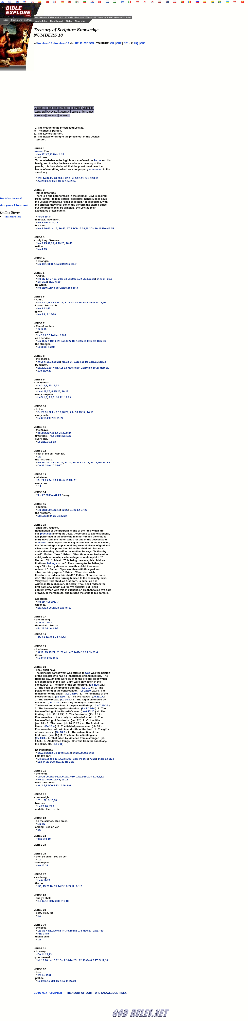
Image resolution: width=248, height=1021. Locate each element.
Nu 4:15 (42, 249)
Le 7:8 (58, 743)
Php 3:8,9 (43, 933)
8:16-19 (51, 314)
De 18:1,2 (43, 758)
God (87, 672)
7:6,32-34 (67, 361)
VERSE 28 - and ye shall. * (42, 898)
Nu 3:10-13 (44, 228)
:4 (39, 216)
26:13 (102, 361)
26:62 (49, 752)
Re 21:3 (69, 761)
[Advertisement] (16, 130)
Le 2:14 (84, 462)
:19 (39, 859)
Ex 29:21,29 (45, 367)
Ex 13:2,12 (53, 509)
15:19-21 (50, 652)
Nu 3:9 (41, 314)
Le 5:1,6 (42, 397)
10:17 (65, 391)
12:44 (56, 779)
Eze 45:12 (65, 607)
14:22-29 (81, 776)
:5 (39, 329)
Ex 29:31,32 (45, 412)
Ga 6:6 (67, 785)
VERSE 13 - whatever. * (41, 477)
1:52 (43, 800)
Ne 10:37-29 (45, 779)
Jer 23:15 (61, 287)
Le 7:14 (72, 652)
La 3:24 (109, 758)
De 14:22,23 (45, 954)
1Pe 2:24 (70, 181)
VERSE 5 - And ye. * (39, 275)
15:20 (46, 886)
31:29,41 (62, 652)
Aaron (39, 151)
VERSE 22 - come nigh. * (41, 797)
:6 (39, 785)
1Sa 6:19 (59, 264)
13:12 (65, 779)
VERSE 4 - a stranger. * (41, 261)
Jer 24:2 (53, 480)
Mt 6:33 (87, 930)
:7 (39, 800)
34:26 (76, 462)
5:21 (51, 281)
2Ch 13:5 (52, 658)
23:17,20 (96, 462)
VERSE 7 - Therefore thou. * (44, 326)
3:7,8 (44, 785)
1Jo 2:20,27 (44, 370)
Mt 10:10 (43, 960)
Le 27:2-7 (53, 601)
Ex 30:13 (43, 607)
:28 (39, 930)
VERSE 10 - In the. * (40, 409)
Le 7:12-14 (88, 708)
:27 (39, 939)
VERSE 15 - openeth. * (40, 507)
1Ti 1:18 (107, 278)
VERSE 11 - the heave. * (41, 429)
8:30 (77, 367)
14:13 (67, 397)
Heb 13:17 (58, 181)
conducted (95, 169)
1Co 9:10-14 (65, 960)
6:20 (58, 281)
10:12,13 (54, 385)
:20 (39, 829)
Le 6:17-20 (88, 711)
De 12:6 (81, 652)
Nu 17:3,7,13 (45, 154)
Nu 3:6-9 (43, 222)
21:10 (84, 367)
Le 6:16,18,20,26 (50, 361)
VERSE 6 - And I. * (39, 299)
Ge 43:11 (47, 930)
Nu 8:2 (41, 278)
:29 (39, 456)
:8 (39, 432)
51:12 (86, 302)
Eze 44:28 (43, 761)
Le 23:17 (98, 696)
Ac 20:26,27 (44, 181)
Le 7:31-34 (59, 637)
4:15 (54, 228)
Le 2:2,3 (42, 385)
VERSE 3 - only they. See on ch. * (48, 240)
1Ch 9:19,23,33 (86, 278)
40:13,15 (58, 367)
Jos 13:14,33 (57, 758)
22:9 (52, 806)
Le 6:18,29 (44, 418)
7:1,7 (52, 397)
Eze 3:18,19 (91, 178)
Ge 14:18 (43, 901)
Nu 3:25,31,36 (46, 243)
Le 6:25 (94, 684)
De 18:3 (66, 435)
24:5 (99, 278)
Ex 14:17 (58, 302)
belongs (52, 563)
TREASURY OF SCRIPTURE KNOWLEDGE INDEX (96, 995)
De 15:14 (55, 886)
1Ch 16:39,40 (81, 228)
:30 (39, 886)
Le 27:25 (54, 607)
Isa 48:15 (76, 302)
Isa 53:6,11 (77, 178)
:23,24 (41, 752)
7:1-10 (65, 901)
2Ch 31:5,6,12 (95, 776)
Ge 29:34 (46, 216)
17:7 (69, 228)
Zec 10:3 (72, 287)
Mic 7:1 (73, 480)
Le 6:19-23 (44, 880)
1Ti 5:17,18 (101, 960)
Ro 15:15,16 (79, 341)
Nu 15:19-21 (45, 462)
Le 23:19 (85, 690)
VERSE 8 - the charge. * (42, 358)
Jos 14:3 (88, 752)
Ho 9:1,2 (77, 886)
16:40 (62, 228)
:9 (39, 361)
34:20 (73, 509)
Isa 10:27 (93, 367)
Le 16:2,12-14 (46, 335)
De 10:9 (58, 752)
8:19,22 (53, 222)
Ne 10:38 (43, 865)
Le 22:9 (65, 178)
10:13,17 (80, 412)
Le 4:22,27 (44, 391)
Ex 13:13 (43, 515)
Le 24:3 (72, 278)
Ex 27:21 (51, 278)
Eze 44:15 (108, 228)
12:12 (67, 752)
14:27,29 (78, 752)
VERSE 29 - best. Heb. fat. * (43, 912)
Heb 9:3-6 (60, 335)
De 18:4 (106, 462)
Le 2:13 (42, 658)
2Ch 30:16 (95, 228)
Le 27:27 (62, 515)
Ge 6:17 (42, 302)
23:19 (68, 462)
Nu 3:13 (42, 509)
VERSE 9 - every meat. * (42, 382)
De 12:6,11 (91, 361)
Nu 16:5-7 (43, 341)
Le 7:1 (86, 687)
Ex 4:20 (40, 738)
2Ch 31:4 (92, 652)
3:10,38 (52, 800)
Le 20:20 (43, 806)
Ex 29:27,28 (48, 432)
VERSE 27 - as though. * (41, 877)
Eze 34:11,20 (98, 302)
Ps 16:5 (83, 758)
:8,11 (41, 652)
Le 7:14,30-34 (63, 432)
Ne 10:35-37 (54, 465)
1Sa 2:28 (55, 341)
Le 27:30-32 (53, 776)
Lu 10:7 (53, 960)
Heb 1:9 (104, 367)
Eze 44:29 (55, 495)
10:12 (59, 397)
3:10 (50, 264)
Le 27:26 (82, 509)
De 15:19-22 (45, 622)
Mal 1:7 (55, 981)
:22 (39, 178)
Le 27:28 (43, 495)
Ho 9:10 (63, 480)
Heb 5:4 (101, 341)
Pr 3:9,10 (67, 930)
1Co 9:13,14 (55, 785)
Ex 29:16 (43, 628)
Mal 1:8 (77, 930)
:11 (39, 486)
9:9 (50, 302)
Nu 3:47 (42, 601)
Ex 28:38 (55, 178)
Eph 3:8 (91, 341)
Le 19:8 (46, 975)
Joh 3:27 (66, 341)
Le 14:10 (54, 702)
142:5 (101, 758)
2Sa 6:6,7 (70, 264)
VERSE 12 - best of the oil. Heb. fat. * (49, 453)
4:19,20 (60, 243)
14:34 (46, 178)
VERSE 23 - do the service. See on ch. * (51, 821)
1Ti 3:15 (42, 281)
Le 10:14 (56, 435)
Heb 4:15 (58, 154)
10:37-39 (98, 930)
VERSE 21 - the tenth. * (40, 773)
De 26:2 (42, 465)
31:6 (67, 302)
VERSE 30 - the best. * (40, 927)
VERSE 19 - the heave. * (41, 649)
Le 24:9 (65, 699)
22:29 (65, 509)
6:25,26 (55, 391)
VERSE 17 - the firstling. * (42, 619)
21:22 (60, 418)
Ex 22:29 (58, 462)
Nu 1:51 (42, 264)
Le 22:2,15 (44, 981)
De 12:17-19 (67, 776)
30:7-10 (62, 278)
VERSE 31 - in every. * (40, 951)
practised (46, 533)
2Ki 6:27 (66, 886)
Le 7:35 (68, 367)
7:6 (72, 412)
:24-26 (41, 776)
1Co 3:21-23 (57, 761)
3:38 (43, 346)
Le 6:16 (60, 696)
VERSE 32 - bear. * (40, 972)
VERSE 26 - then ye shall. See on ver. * (50, 856)
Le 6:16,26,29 (60, 412)
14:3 (69, 758)
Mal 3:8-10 (44, 838)
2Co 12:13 (79, 960)
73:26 (93, 758)
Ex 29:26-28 (45, 637)
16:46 (51, 287)
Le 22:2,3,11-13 (47, 441)
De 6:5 (57, 930)
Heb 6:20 (54, 901)
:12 (39, 915)
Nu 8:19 (42, 287)
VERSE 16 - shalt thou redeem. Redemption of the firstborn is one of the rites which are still (68, 529)
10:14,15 (79, 361)
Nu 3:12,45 (44, 308)
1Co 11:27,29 (68, 981)
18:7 (75, 758)
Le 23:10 (71, 693)
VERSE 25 (40, 844)
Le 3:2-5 (53, 628)
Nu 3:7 (41, 823)
